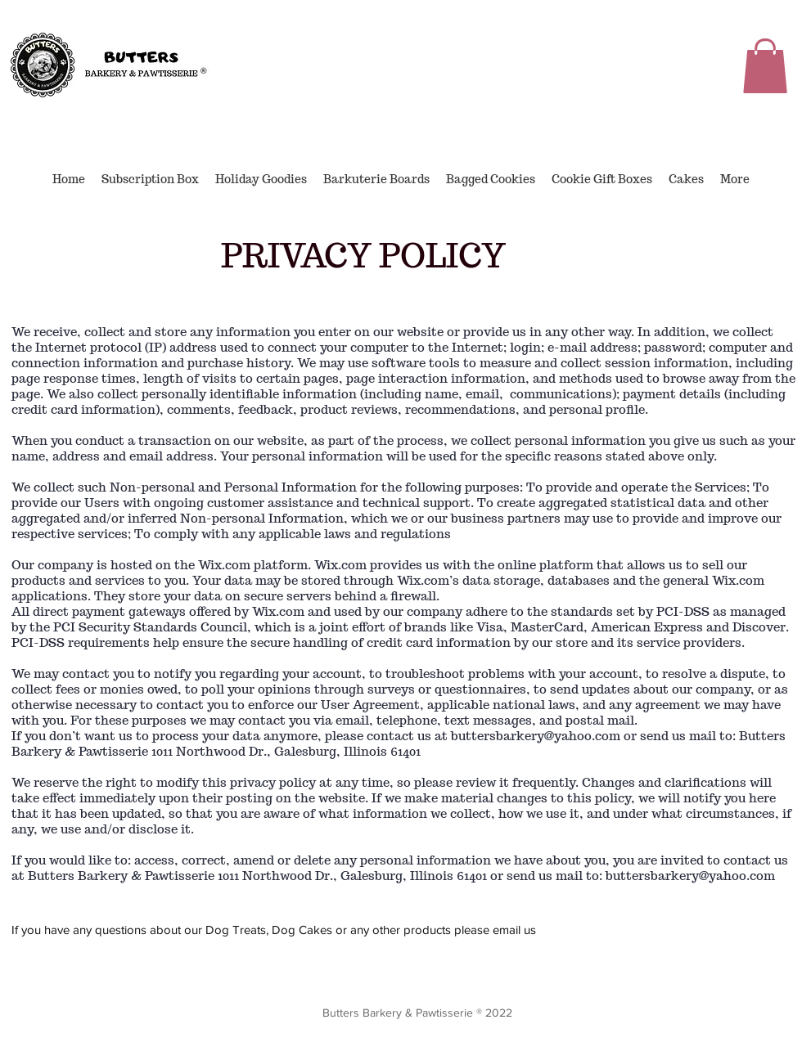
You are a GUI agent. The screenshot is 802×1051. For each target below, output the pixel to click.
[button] (765, 65)
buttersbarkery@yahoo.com (535, 735)
